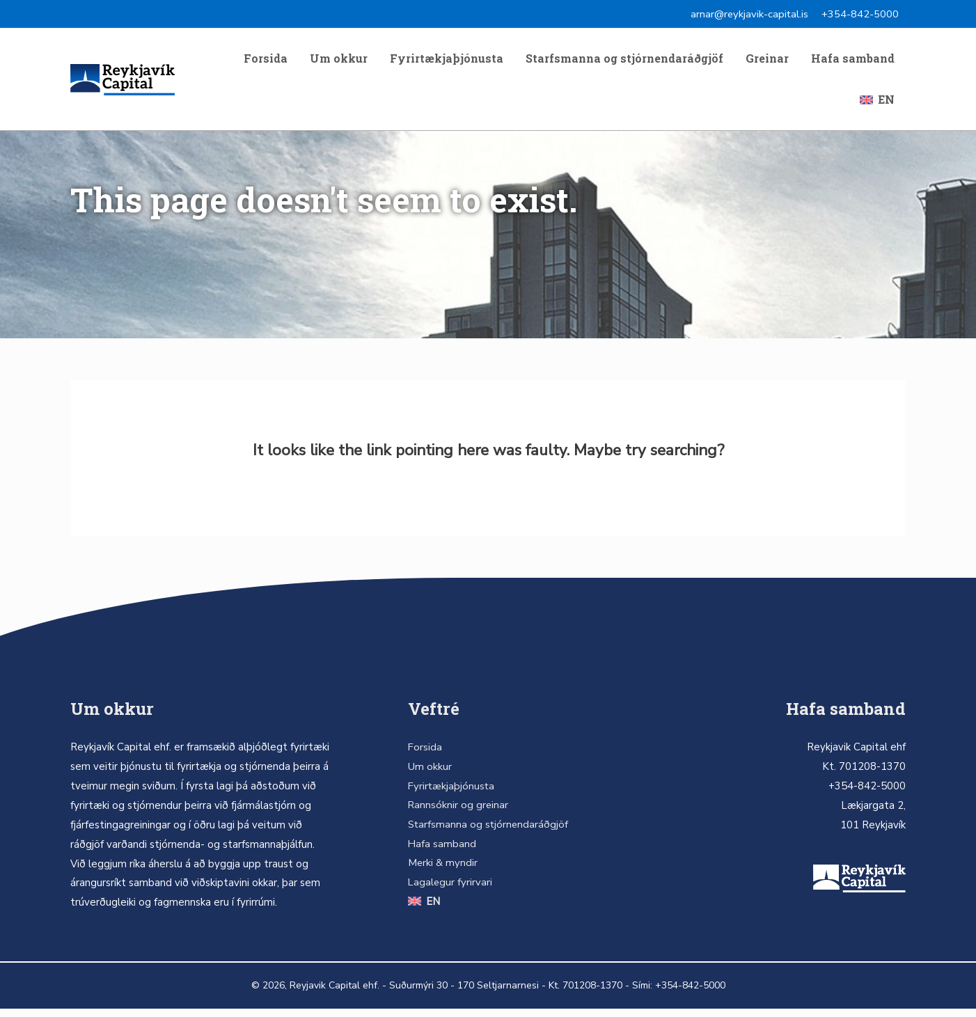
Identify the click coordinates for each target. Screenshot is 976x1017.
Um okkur (339, 61)
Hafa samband (853, 61)
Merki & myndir (442, 871)
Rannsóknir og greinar (457, 814)
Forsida (266, 61)
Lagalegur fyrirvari (449, 891)
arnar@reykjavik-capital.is (748, 14)
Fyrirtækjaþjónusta (446, 61)
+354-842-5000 (860, 14)
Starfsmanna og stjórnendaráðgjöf (624, 61)
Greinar (767, 61)
